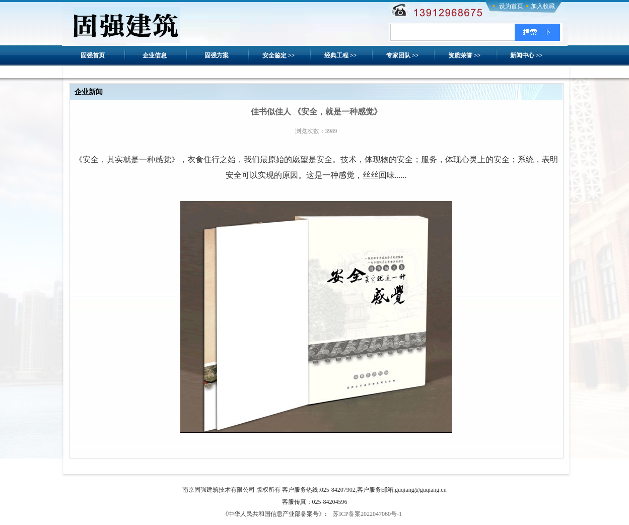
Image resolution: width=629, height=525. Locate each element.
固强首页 (93, 55)
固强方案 (216, 55)
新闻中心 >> (526, 55)
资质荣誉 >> (464, 55)
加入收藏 (543, 6)
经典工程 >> (340, 55)
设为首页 (511, 6)
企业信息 (155, 55)
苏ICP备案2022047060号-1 (367, 513)
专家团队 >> (402, 55)
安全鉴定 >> (278, 55)
